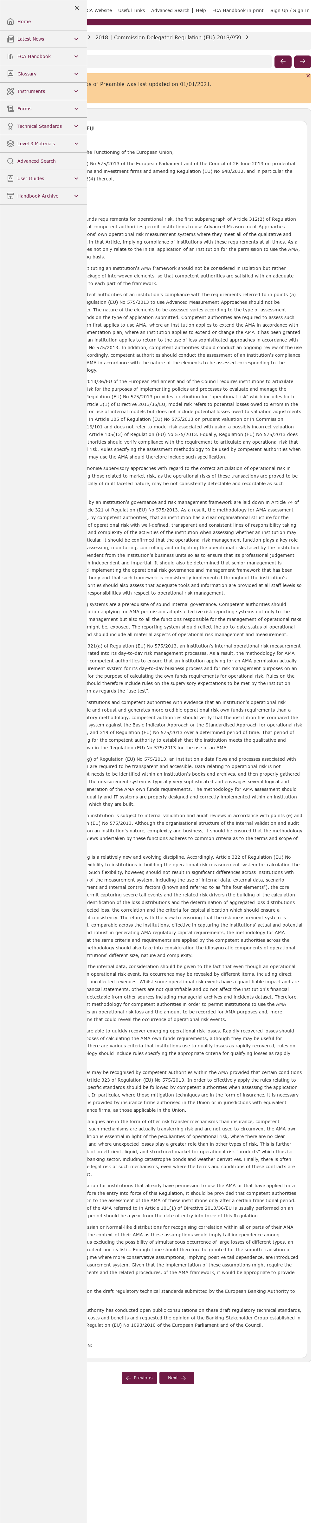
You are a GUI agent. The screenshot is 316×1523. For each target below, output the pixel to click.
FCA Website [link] (98, 10)
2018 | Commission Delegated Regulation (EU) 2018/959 (168, 37)
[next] (302, 61)
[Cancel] (308, 76)
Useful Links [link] (131, 10)
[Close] (77, 8)
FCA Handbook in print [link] (238, 10)
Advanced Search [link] (170, 10)
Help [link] (201, 10)
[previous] (283, 61)
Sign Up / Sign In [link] (290, 10)
